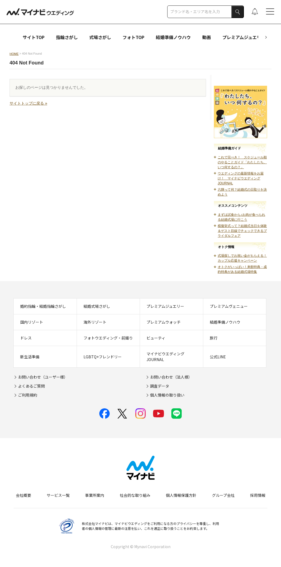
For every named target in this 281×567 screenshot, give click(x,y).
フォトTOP (133, 37)
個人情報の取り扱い (167, 395)
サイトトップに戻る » (28, 103)
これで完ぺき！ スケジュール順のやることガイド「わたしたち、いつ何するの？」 (242, 162)
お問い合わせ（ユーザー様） (43, 377)
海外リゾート (94, 322)
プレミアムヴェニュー (229, 306)
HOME (14, 53)
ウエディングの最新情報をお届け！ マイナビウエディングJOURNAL (241, 178)
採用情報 (257, 495)
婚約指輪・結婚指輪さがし (43, 306)
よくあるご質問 (31, 386)
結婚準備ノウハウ (173, 37)
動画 (206, 37)
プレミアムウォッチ (164, 322)
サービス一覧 (58, 495)
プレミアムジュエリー (243, 37)
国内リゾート (31, 322)
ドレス (26, 338)
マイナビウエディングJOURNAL (165, 356)
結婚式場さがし (96, 306)
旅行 (213, 338)
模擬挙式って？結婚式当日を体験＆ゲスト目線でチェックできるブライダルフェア (242, 231)
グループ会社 (223, 495)
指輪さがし (67, 37)
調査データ (159, 386)
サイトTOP (33, 37)
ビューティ (156, 338)
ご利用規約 (27, 395)
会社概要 (23, 495)
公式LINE (218, 356)
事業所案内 (94, 495)
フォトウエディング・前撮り (108, 338)
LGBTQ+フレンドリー (102, 356)
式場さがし (100, 37)
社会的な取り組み (135, 495)
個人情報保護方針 (181, 495)
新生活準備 (29, 356)
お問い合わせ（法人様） (171, 377)
